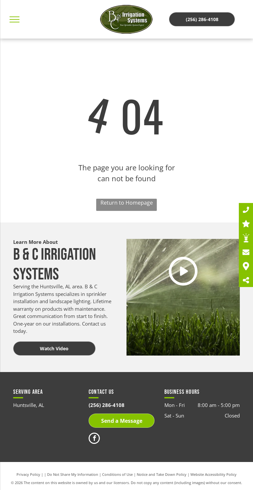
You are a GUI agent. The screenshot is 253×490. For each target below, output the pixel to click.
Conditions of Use (117, 474)
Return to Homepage (126, 202)
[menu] (14, 19)
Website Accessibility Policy (213, 474)
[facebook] (94, 439)
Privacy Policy (28, 474)
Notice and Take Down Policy (161, 474)
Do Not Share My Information (72, 474)
